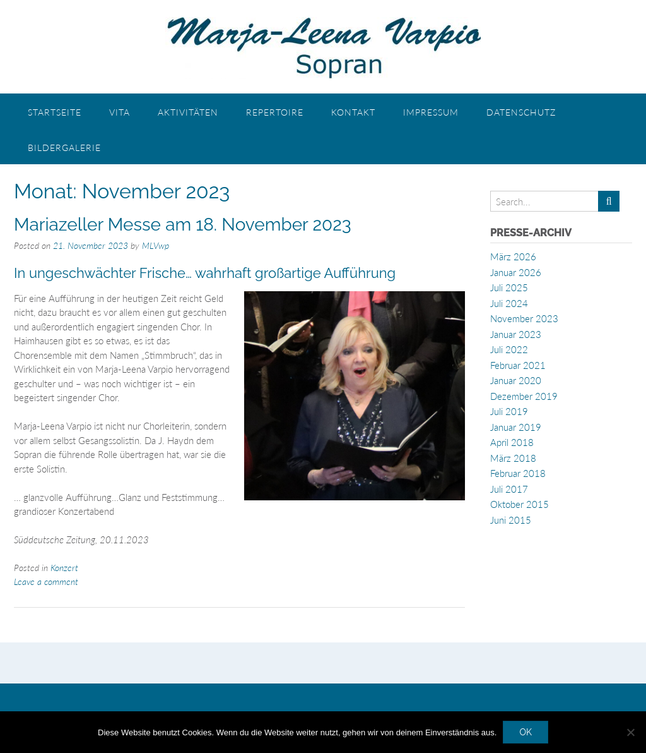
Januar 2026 (515, 272)
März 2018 (513, 458)
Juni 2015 (510, 520)
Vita (119, 112)
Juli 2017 (509, 489)
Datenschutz (521, 112)
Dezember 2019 (524, 396)
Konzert (64, 567)
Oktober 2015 (519, 504)
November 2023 (524, 318)
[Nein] (630, 732)
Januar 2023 (515, 334)
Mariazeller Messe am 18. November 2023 (182, 224)
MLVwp (155, 245)
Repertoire (274, 112)
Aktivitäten (188, 112)
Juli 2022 (509, 349)
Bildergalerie (64, 147)
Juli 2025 (509, 287)
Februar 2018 (518, 473)
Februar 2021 (518, 365)
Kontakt (353, 112)
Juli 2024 (509, 303)
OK (525, 732)
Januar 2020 (515, 380)
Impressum (431, 112)
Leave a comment (46, 581)
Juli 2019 (509, 411)
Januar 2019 (515, 427)
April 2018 (512, 442)
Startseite (54, 112)
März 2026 (513, 256)
